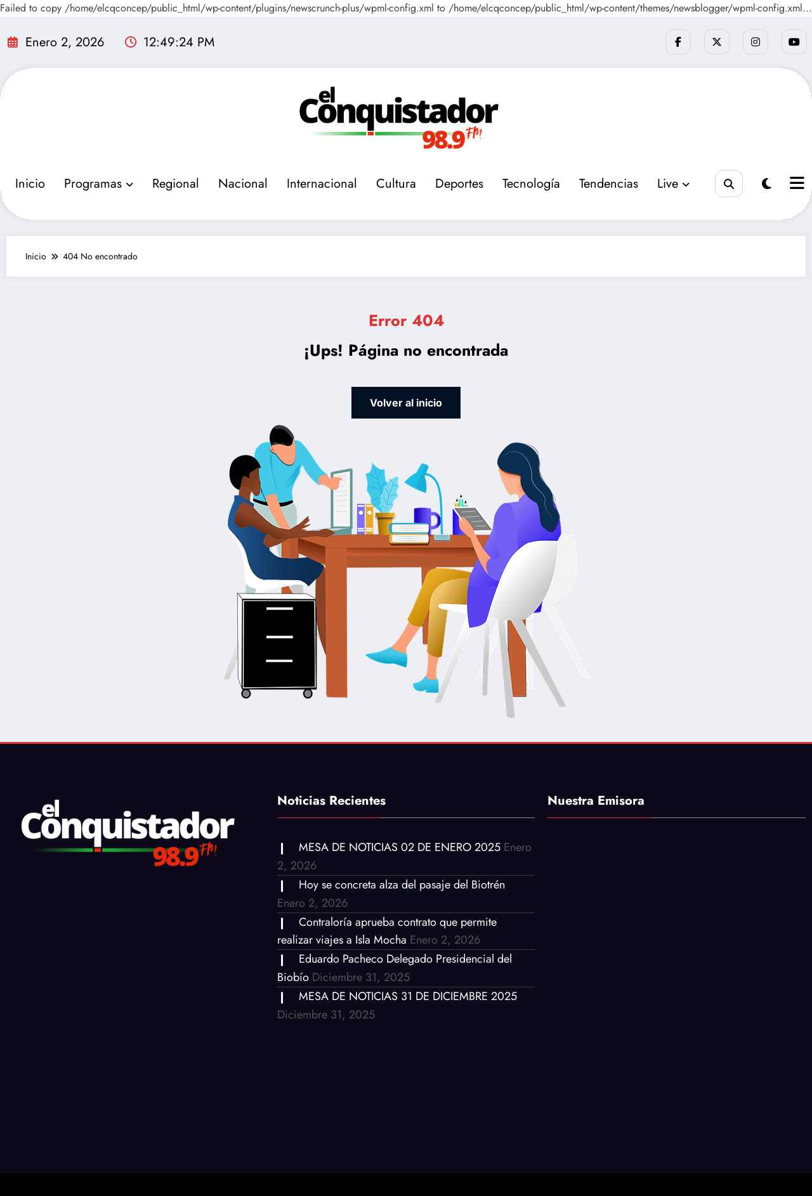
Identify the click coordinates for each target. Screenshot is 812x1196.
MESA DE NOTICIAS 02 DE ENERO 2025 (400, 847)
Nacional (243, 183)
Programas (98, 183)
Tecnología (531, 183)
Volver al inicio (406, 402)
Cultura (396, 183)
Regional (175, 183)
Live (673, 183)
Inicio (30, 183)
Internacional (322, 183)
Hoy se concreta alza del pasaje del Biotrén (402, 884)
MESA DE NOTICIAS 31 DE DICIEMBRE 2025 (408, 996)
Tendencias (608, 183)
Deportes (459, 183)
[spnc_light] (766, 184)
